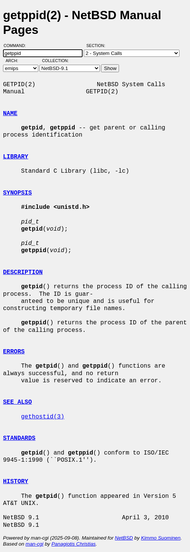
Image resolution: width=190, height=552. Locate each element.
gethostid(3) (42, 417)
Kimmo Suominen (160, 538)
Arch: (15, 60)
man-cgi (34, 544)
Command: (17, 45)
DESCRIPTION (23, 272)
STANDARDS (19, 438)
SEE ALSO (17, 402)
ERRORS (14, 352)
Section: (97, 45)
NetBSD (124, 538)
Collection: (55, 60)
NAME (10, 113)
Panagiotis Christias (73, 544)
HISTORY (15, 481)
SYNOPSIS (17, 193)
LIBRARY (15, 157)
